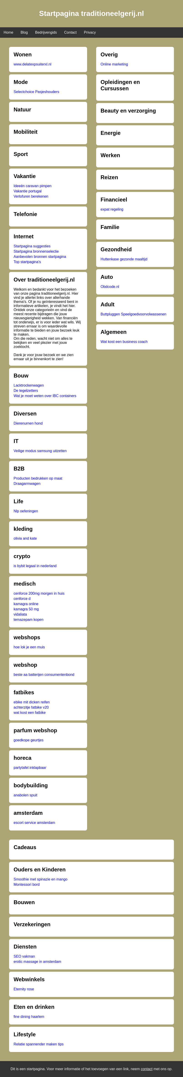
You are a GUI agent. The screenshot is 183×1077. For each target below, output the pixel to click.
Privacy (90, 32)
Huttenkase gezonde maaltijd (124, 259)
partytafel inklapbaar (30, 768)
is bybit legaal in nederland (35, 566)
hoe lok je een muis (29, 647)
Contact (70, 32)
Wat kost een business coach (124, 342)
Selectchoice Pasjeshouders (36, 92)
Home (8, 32)
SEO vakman (24, 956)
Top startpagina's (27, 262)
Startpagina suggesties (32, 246)
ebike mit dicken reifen (32, 702)
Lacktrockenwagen (29, 385)
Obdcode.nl (110, 287)
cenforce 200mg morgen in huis (39, 593)
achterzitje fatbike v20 (31, 707)
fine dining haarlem (29, 1017)
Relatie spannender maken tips (39, 1044)
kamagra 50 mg (26, 609)
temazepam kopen (29, 620)
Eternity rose (24, 989)
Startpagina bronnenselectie (36, 251)
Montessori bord (27, 884)
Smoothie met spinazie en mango (40, 879)
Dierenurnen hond (28, 423)
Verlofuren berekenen (31, 196)
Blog (24, 32)
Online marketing (114, 64)
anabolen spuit (25, 795)
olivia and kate (25, 538)
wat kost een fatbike (30, 713)
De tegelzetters (26, 391)
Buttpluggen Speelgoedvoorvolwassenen (133, 314)
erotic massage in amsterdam (37, 962)
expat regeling (112, 209)
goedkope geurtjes (29, 740)
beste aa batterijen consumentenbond (44, 675)
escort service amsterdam (34, 823)
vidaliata (20, 614)
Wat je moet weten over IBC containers (45, 396)
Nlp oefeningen (26, 511)
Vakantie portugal (27, 191)
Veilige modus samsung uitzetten (40, 451)
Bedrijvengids (46, 32)
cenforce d (22, 599)
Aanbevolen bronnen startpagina (40, 257)
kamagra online (26, 604)
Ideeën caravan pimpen (32, 186)
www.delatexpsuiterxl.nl (32, 64)
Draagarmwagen (27, 484)
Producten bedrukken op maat (38, 478)
